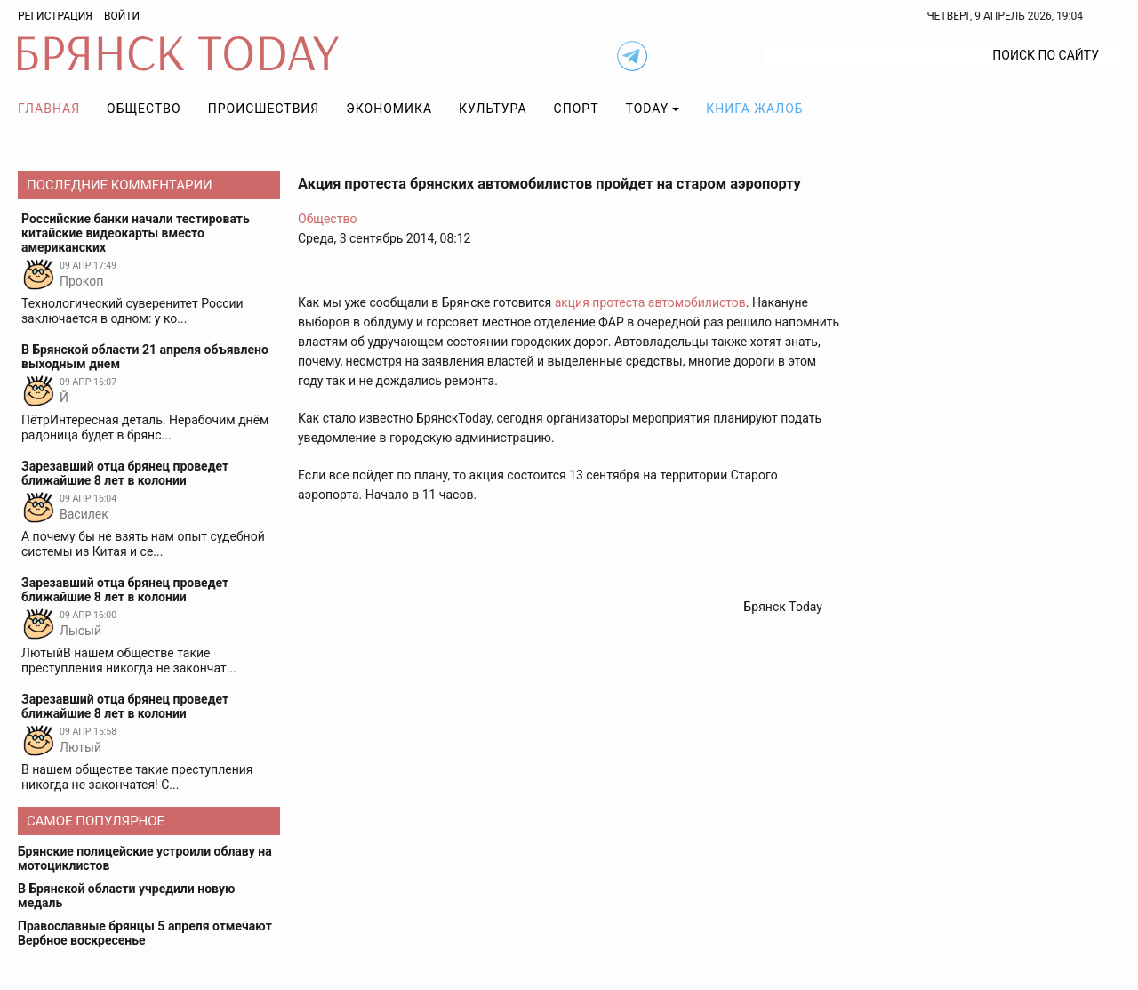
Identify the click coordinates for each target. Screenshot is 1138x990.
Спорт (576, 108)
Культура (492, 108)
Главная (49, 108)
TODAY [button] (647, 108)
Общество (144, 108)
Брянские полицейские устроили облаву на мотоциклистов (145, 858)
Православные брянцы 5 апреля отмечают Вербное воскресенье (145, 933)
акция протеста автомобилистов (648, 302)
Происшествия (264, 108)
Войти (122, 16)
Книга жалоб (754, 108)
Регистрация (55, 16)
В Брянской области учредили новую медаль (126, 895)
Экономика (389, 108)
